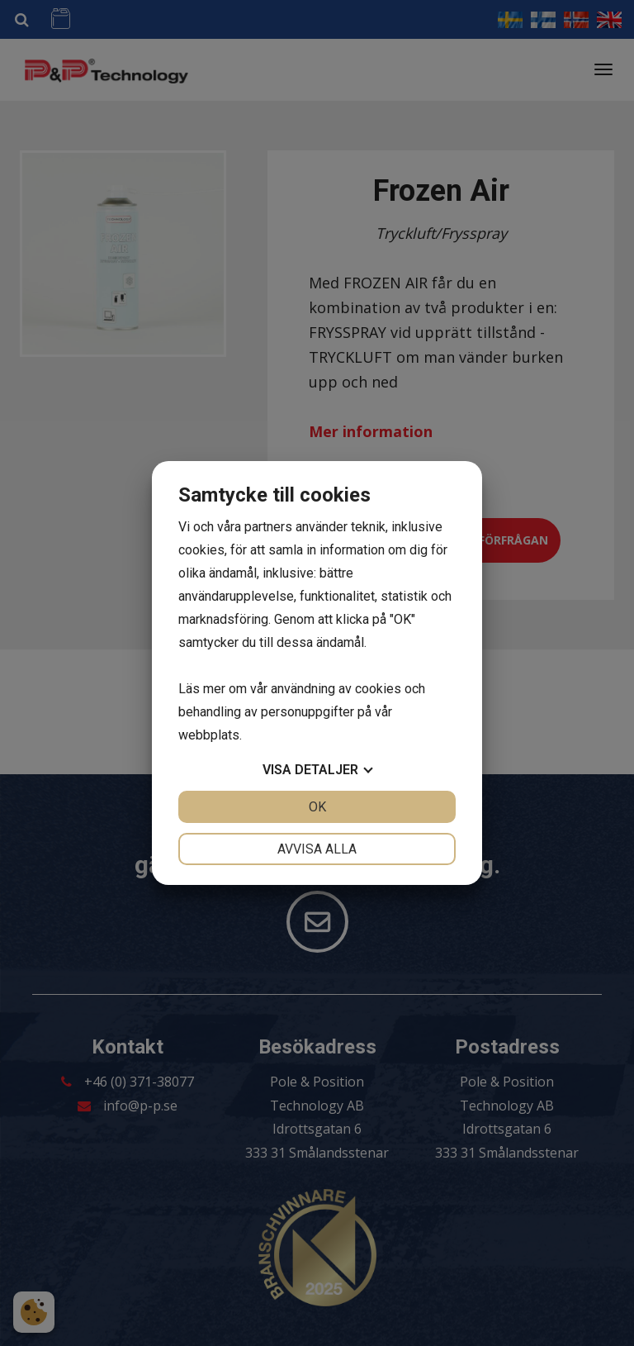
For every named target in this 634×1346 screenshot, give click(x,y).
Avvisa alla (317, 849)
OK (317, 807)
